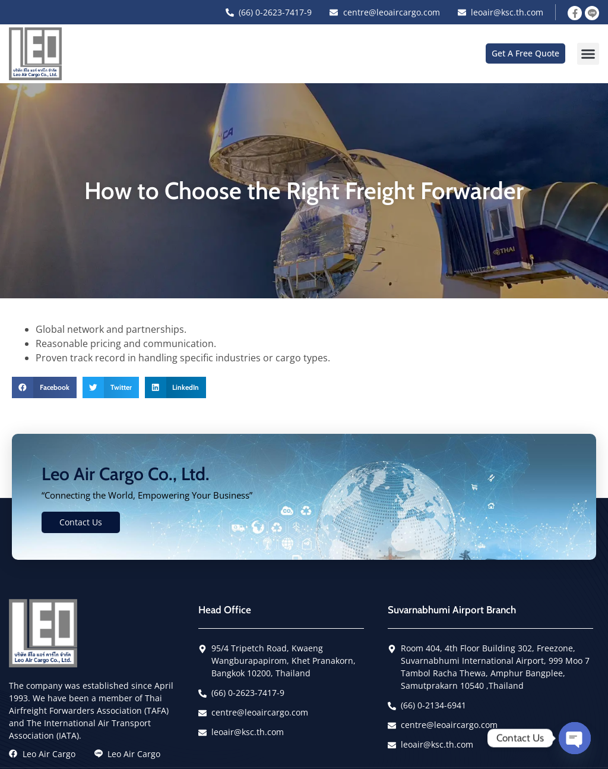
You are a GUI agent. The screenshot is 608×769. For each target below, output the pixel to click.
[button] (588, 54)
